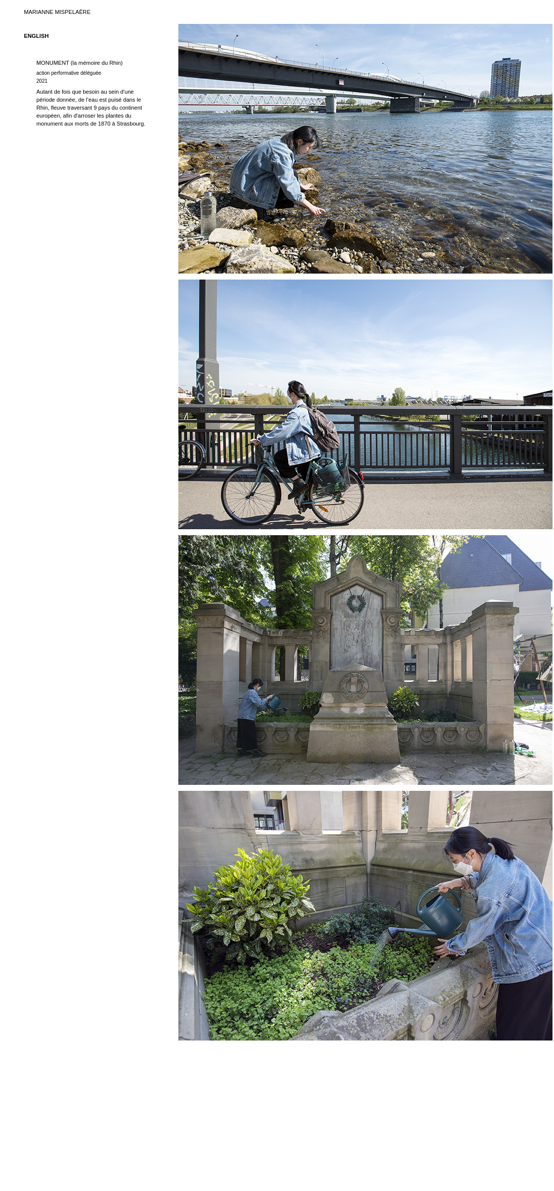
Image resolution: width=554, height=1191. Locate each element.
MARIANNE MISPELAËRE (57, 12)
